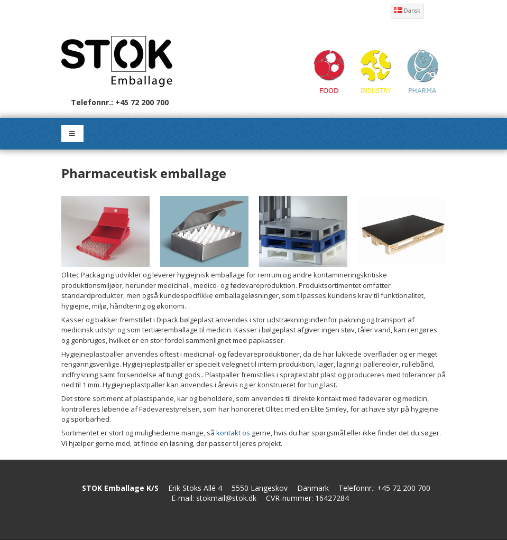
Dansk (407, 10)
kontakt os (233, 432)
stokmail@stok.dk (226, 498)
